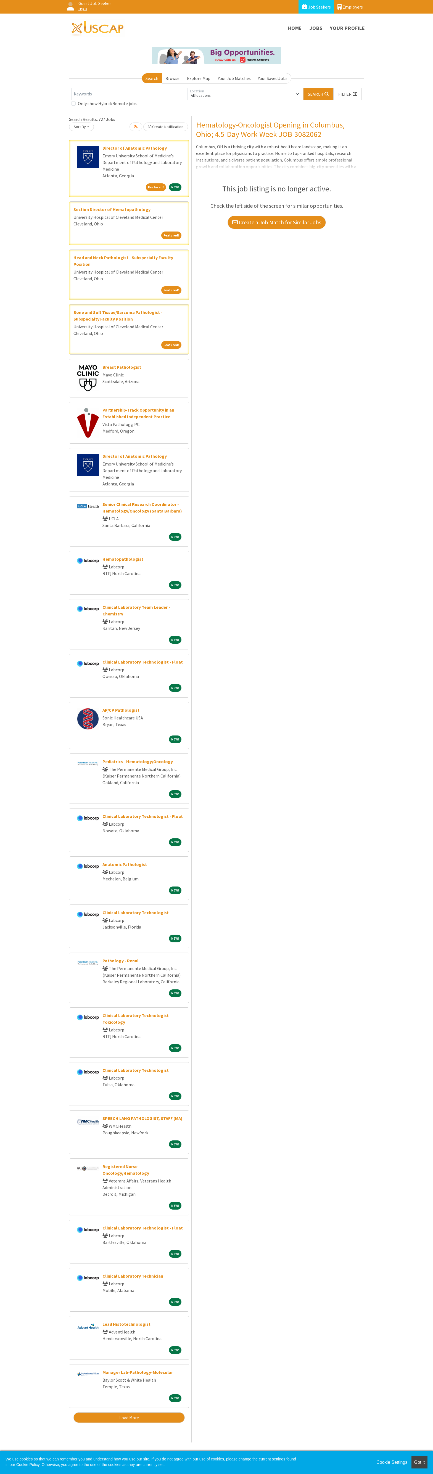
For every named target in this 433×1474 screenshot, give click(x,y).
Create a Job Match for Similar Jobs (276, 222)
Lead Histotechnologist (126, 1324)
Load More (129, 1417)
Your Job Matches (234, 78)
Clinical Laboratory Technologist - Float (142, 662)
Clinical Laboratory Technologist (135, 912)
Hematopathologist (122, 559)
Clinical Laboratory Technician (132, 1276)
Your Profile (347, 28)
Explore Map (198, 78)
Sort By (80, 126)
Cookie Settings (391, 1462)
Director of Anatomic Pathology (134, 148)
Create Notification (165, 126)
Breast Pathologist (121, 367)
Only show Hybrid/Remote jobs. (108, 103)
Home (295, 28)
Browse (172, 78)
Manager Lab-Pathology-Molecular (137, 1372)
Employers (350, 6)
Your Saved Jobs (272, 78)
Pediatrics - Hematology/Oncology (137, 761)
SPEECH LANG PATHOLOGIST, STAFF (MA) (142, 1118)
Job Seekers (316, 6)
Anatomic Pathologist (124, 864)
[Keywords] (129, 94)
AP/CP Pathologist (120, 710)
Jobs (316, 28)
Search (152, 78)
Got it (419, 1462)
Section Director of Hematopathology (112, 209)
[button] (348, 94)
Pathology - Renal (120, 960)
